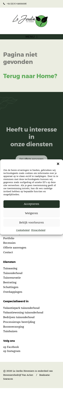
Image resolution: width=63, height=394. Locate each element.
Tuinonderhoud (12, 279)
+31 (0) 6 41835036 (15, 4)
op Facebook (11, 352)
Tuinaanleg (10, 274)
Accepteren (31, 204)
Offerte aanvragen (14, 253)
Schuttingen (10, 293)
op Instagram (11, 357)
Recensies (9, 248)
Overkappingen (12, 297)
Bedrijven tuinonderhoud (18, 323)
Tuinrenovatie (12, 283)
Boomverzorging (13, 332)
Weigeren (31, 213)
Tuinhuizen (10, 337)
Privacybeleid (38, 230)
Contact (8, 258)
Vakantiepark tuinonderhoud (21, 313)
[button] (58, 163)
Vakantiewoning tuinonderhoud (23, 318)
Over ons (8, 234)
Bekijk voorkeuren (31, 222)
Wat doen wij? (12, 239)
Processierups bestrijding (19, 327)
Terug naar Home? (30, 82)
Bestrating (9, 288)
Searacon (8, 385)
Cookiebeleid (23, 230)
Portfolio (8, 244)
